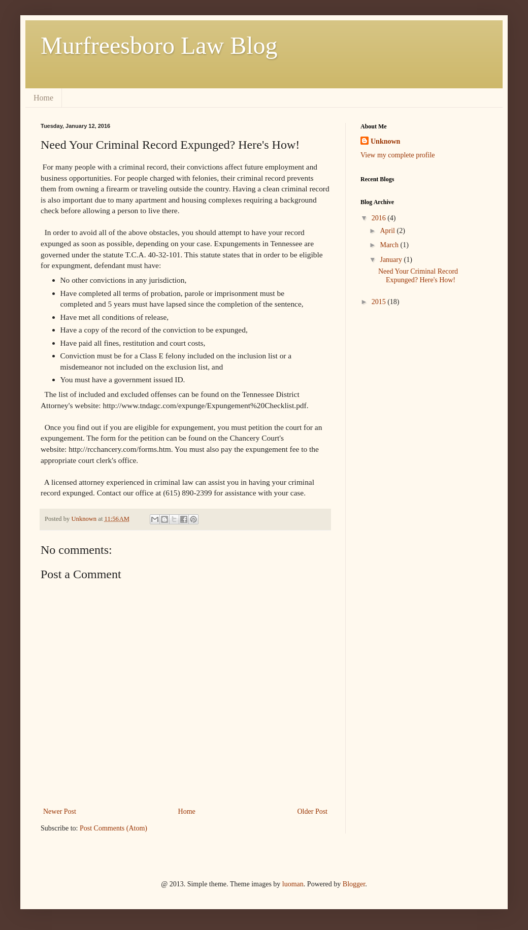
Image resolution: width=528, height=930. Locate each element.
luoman (293, 884)
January (392, 259)
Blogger (354, 884)
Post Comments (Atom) (113, 828)
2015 (380, 302)
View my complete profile (397, 155)
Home (43, 97)
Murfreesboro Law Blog (159, 45)
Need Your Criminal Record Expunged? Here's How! (418, 276)
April (388, 231)
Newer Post (59, 811)
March (390, 245)
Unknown (385, 141)
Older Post (313, 811)
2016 (380, 218)
